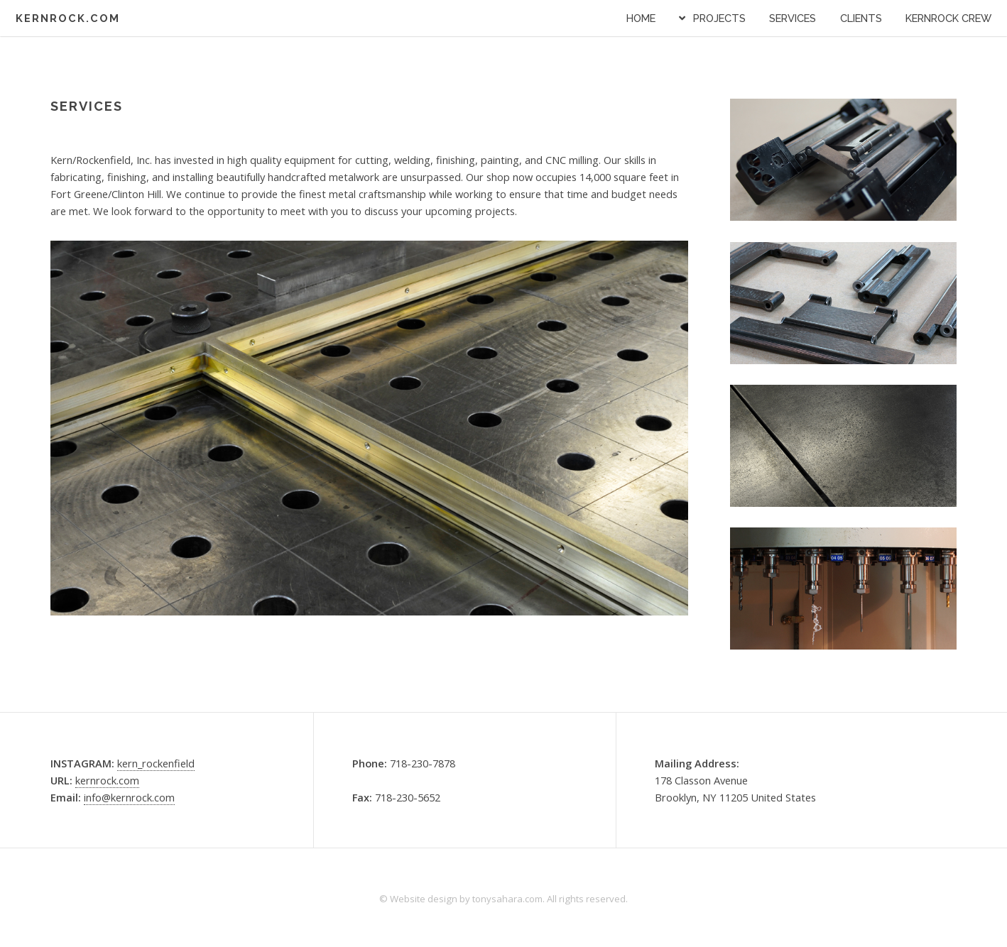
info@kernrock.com (129, 797)
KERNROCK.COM (68, 18)
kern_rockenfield (156, 763)
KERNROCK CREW (948, 18)
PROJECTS (719, 18)
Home (640, 18)
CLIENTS (861, 18)
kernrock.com (107, 780)
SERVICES (792, 18)
